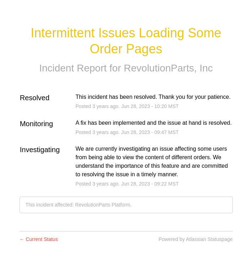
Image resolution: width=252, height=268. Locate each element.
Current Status (39, 239)
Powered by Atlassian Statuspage (196, 239)
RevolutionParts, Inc (168, 68)
